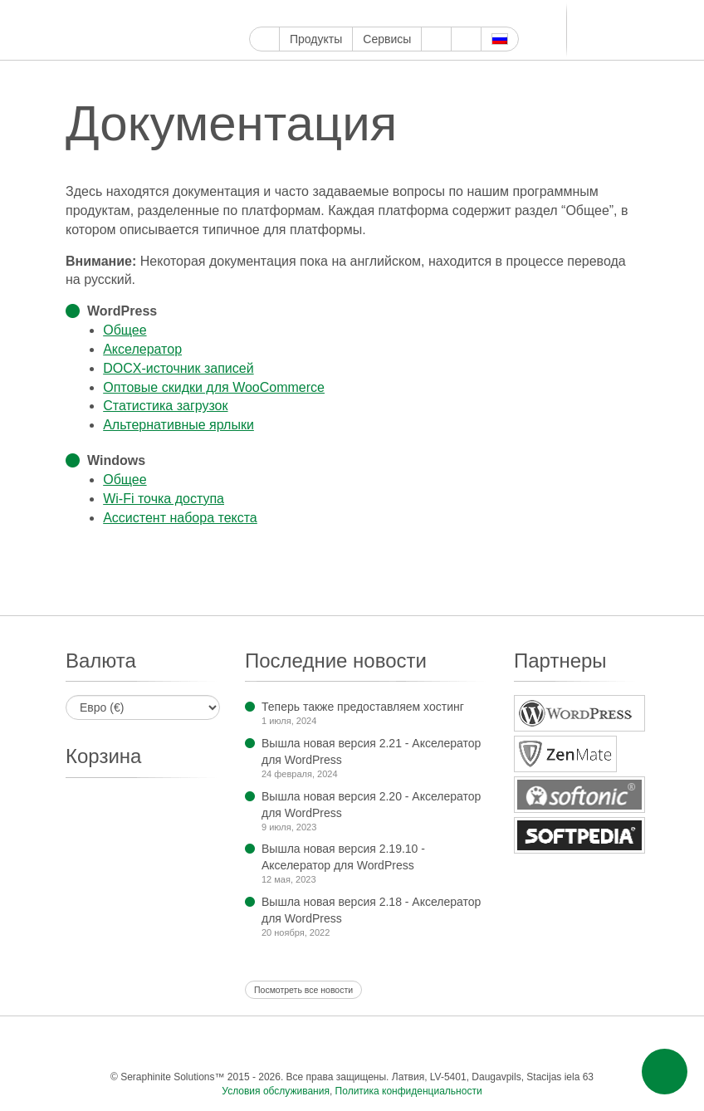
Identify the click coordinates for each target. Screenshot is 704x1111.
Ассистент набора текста (180, 518)
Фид (582, 1043)
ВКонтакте (488, 14)
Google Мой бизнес (258, 14)
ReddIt (411, 14)
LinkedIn (449, 14)
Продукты (316, 39)
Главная (264, 39)
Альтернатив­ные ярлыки (178, 425)
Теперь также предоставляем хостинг (363, 706)
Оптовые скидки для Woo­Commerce (214, 387)
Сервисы (387, 39)
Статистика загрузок (165, 406)
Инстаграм (335, 14)
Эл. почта (615, 1043)
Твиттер (297, 14)
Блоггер (430, 14)
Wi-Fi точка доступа (163, 499)
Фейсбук (278, 14)
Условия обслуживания (276, 1091)
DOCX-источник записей (178, 368)
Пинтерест (354, 14)
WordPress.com (392, 14)
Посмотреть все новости (303, 990)
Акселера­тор (142, 349)
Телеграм (469, 14)
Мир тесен (507, 14)
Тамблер (373, 14)
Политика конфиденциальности (408, 1091)
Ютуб (316, 14)
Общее (124, 330)
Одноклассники (549, 1043)
